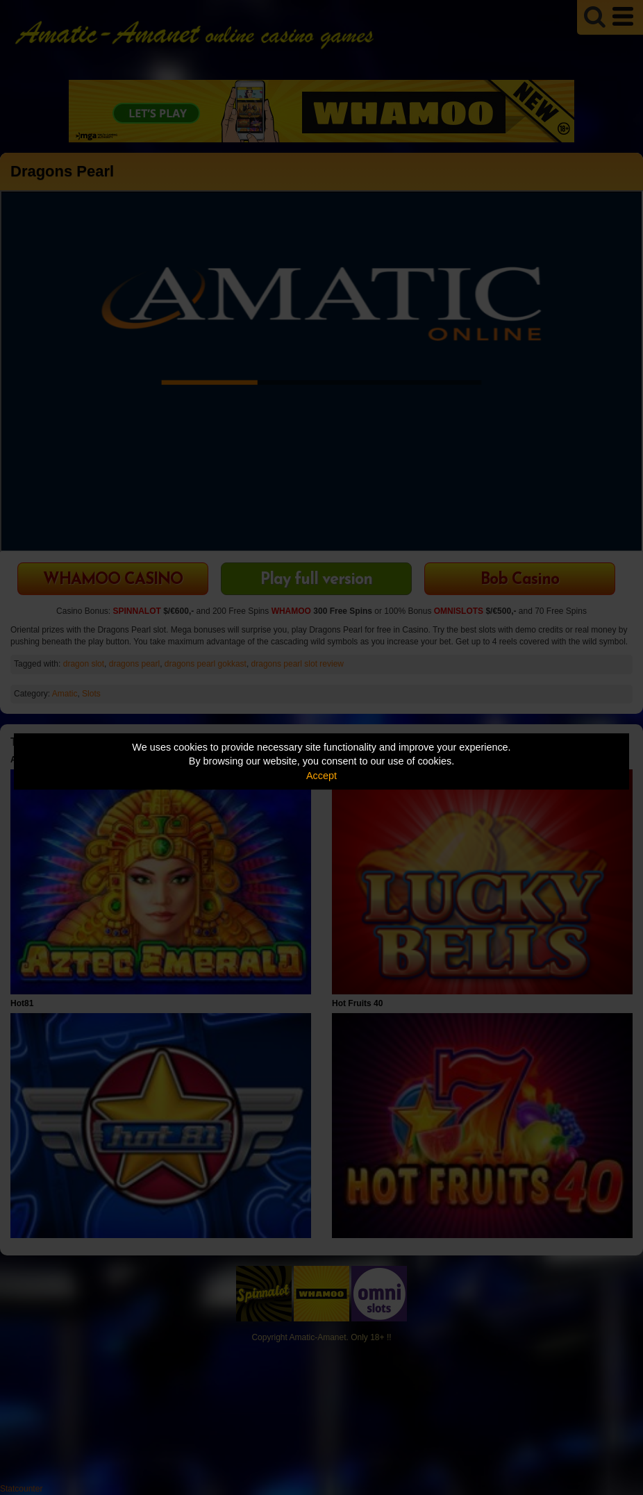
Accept (321, 775)
